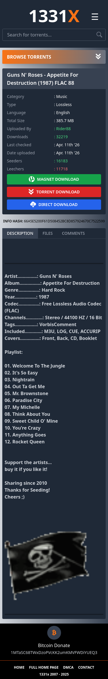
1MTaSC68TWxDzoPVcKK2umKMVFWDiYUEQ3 (54, 652)
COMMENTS (73, 233)
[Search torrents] (99, 35)
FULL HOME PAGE (43, 667)
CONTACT (86, 667)
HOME (19, 667)
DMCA (68, 667)
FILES (48, 233)
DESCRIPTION (20, 233)
